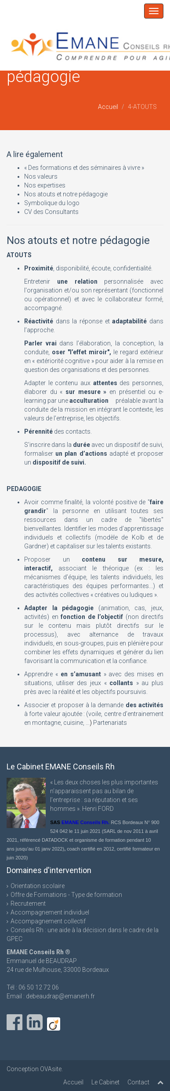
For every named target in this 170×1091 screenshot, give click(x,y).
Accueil (108, 106)
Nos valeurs (41, 176)
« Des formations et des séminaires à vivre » (84, 167)
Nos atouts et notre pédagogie (66, 194)
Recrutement (28, 903)
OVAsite (50, 1068)
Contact (138, 1082)
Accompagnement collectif (48, 921)
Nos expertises (44, 185)
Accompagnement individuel (50, 912)
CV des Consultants (51, 211)
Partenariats (110, 722)
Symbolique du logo (52, 202)
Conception (23, 1068)
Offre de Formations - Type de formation (66, 894)
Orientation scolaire (38, 885)
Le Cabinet (105, 1082)
